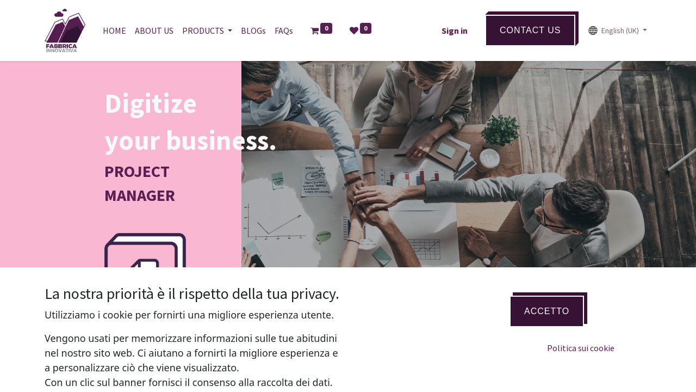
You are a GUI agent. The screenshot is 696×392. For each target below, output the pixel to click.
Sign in (455, 30)
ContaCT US (530, 30)
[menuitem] (114, 30)
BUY (159, 348)
